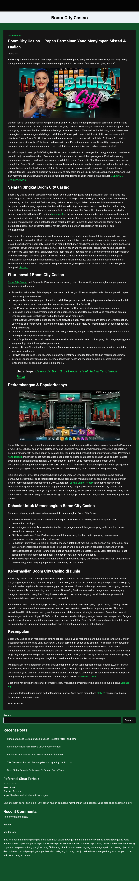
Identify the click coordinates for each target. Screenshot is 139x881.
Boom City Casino (17, 282)
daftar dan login (27, 802)
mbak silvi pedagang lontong (58, 851)
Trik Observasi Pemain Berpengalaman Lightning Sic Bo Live (39, 762)
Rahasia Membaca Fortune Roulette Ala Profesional (35, 754)
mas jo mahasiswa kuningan (90, 851)
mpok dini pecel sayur (30, 843)
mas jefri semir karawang (17, 839)
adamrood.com (87, 676)
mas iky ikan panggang (110, 839)
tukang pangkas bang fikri (39, 847)
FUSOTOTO (9, 783)
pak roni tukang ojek (115, 847)
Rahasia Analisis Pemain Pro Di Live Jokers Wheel (34, 746)
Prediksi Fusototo (12, 791)
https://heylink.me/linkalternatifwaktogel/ (25, 795)
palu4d (7, 824)
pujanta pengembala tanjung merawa (78, 839)
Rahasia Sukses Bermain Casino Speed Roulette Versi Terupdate (41, 738)
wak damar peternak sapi (80, 843)
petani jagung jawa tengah (89, 847)
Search (7, 715)
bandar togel (10, 832)
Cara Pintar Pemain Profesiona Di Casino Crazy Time (35, 770)
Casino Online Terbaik (81, 482)
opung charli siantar (64, 847)
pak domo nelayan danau (16, 855)
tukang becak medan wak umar (112, 843)
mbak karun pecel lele (54, 843)
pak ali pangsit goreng (31, 851)
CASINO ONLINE (15, 36)
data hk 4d (9, 787)
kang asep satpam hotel (119, 851)
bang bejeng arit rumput (44, 839)
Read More (15, 703)
